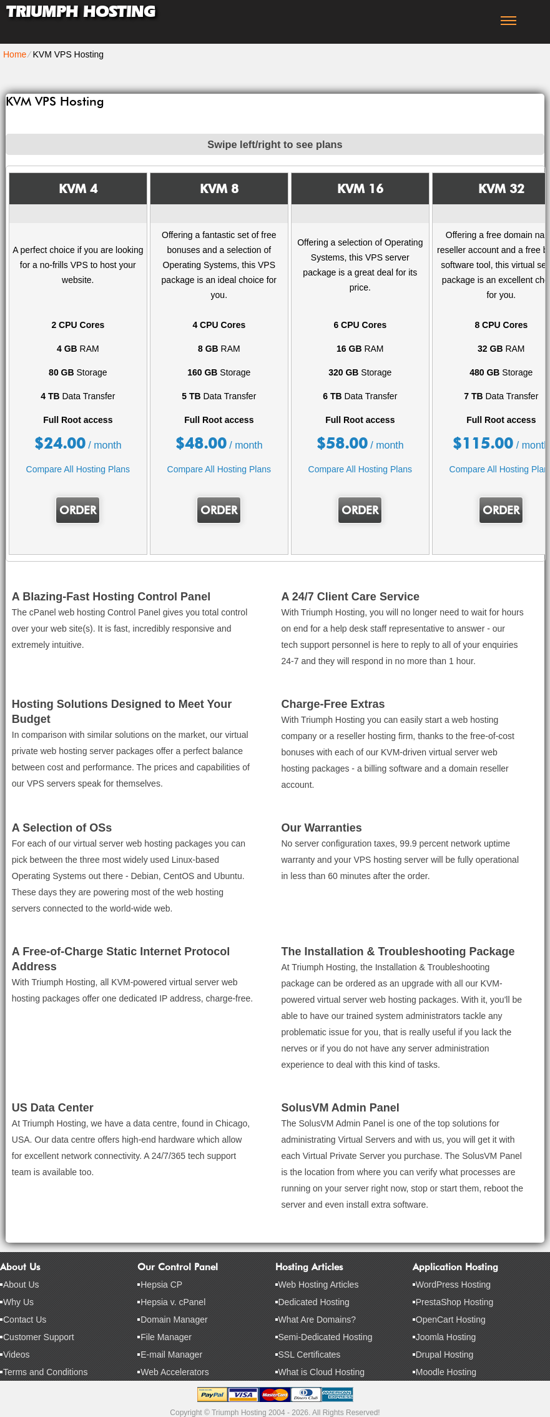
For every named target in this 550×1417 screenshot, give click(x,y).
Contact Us (24, 1320)
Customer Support (38, 1337)
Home (14, 54)
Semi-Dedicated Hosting (325, 1337)
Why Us (18, 1302)
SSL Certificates (309, 1355)
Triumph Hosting (80, 11)
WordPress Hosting (453, 1285)
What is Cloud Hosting (321, 1372)
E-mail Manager (171, 1355)
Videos (16, 1355)
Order (77, 510)
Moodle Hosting (446, 1372)
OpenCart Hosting (451, 1320)
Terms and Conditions (45, 1372)
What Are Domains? (317, 1320)
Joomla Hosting (446, 1337)
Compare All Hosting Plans (78, 469)
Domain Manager (173, 1320)
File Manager (166, 1337)
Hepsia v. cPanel (172, 1302)
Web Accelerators (174, 1372)
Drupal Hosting (445, 1355)
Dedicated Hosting (314, 1302)
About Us (21, 1285)
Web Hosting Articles (318, 1285)
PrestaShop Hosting (455, 1302)
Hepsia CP (161, 1285)
